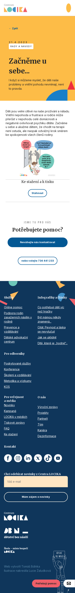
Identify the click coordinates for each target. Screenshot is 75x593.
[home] (35, 8)
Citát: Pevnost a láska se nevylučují (52, 329)
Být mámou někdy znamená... (49, 319)
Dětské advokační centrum (16, 339)
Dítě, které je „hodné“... (53, 343)
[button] (68, 7)
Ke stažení (11, 434)
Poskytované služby (17, 363)
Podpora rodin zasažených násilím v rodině (18, 317)
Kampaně (10, 411)
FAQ (6, 428)
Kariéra (42, 430)
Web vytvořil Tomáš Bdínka (22, 566)
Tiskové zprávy (14, 422)
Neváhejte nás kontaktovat (37, 242)
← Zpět (13, 28)
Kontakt (10, 446)
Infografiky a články (52, 297)
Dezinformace (47, 436)
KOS (7, 386)
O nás (42, 397)
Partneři (43, 418)
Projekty (43, 412)
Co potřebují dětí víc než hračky (51, 309)
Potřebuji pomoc (46, 583)
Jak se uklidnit (47, 337)
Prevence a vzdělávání (11, 329)
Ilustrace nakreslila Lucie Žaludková (27, 570)
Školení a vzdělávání (17, 375)
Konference (12, 369)
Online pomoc (13, 307)
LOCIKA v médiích (15, 416)
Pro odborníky (14, 353)
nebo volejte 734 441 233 (37, 260)
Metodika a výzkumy (17, 381)
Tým (40, 424)
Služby (8, 297)
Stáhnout (37, 193)
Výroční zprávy (48, 407)
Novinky (9, 405)
